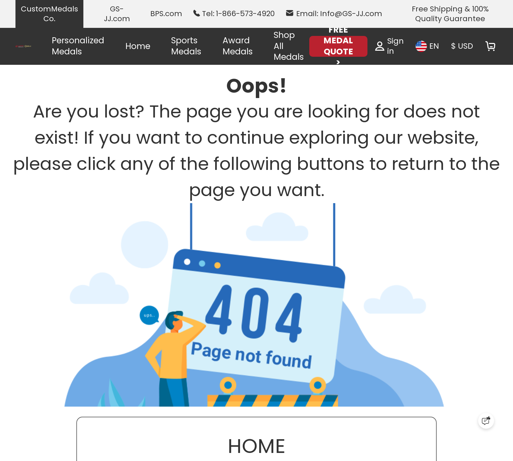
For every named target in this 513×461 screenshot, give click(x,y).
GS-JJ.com (117, 14)
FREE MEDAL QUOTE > (338, 46)
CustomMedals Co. (49, 14)
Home (137, 46)
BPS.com (166, 13)
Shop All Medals (289, 46)
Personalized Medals (78, 46)
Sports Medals (186, 46)
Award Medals (238, 46)
